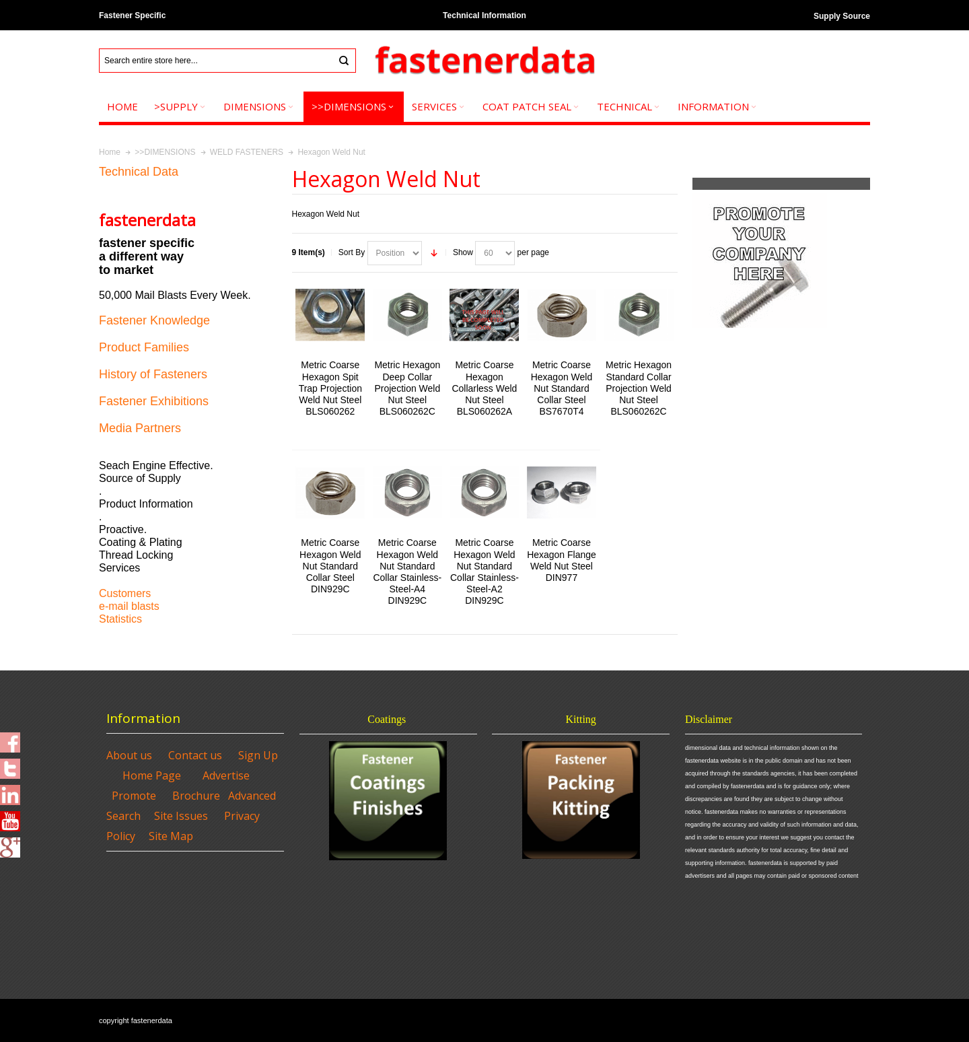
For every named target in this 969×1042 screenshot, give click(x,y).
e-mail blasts (129, 606)
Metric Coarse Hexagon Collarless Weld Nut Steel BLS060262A (484, 388)
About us (129, 755)
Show (463, 252)
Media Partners (140, 428)
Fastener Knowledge (154, 320)
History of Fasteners (153, 374)
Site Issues (181, 815)
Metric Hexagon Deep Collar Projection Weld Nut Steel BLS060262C (407, 388)
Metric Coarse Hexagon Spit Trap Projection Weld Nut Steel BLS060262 (330, 388)
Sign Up (258, 755)
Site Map (171, 836)
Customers (125, 593)
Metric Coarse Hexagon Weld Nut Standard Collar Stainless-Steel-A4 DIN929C (407, 571)
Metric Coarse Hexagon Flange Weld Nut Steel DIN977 (561, 560)
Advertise (226, 775)
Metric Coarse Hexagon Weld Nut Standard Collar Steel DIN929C (330, 565)
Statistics (120, 619)
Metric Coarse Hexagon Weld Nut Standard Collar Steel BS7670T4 (561, 388)
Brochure (196, 795)
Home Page (151, 775)
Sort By (351, 252)
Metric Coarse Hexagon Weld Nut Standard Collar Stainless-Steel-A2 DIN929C (484, 571)
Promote (134, 795)
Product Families (144, 347)
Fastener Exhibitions (154, 401)
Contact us (195, 755)
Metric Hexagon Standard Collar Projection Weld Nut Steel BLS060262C (639, 388)
